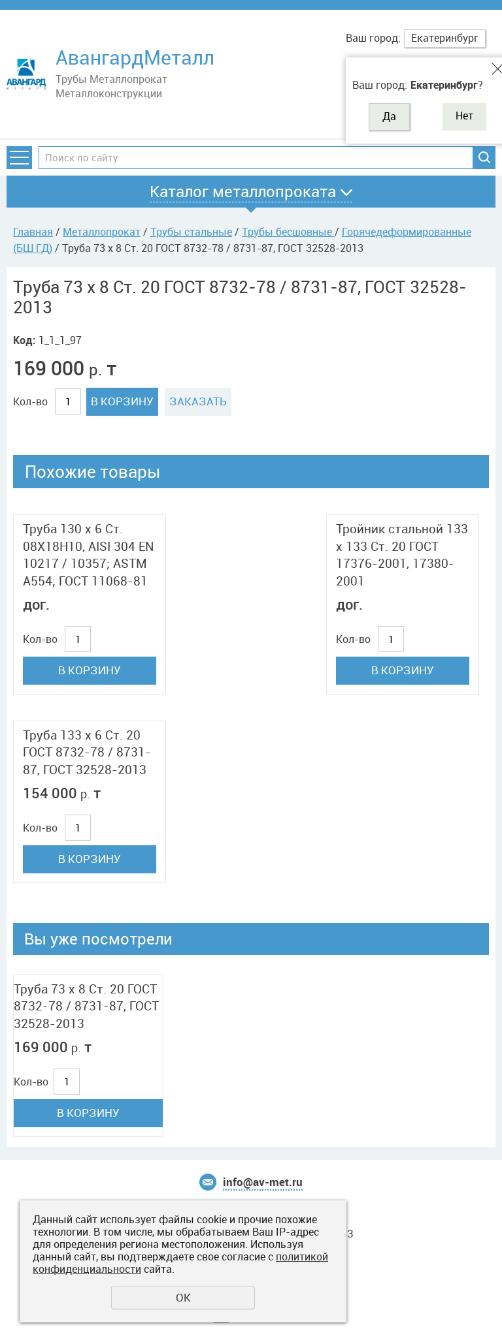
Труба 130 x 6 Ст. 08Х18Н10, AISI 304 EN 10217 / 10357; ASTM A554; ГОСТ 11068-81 (88, 554)
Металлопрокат (102, 232)
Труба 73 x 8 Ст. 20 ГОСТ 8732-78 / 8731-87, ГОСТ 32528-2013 (86, 1006)
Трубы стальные (191, 232)
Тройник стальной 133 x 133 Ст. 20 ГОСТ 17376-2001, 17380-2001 (402, 554)
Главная (33, 232)
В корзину (122, 401)
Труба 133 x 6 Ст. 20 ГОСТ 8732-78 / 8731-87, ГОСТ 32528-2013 (87, 752)
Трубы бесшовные (288, 232)
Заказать (198, 401)
